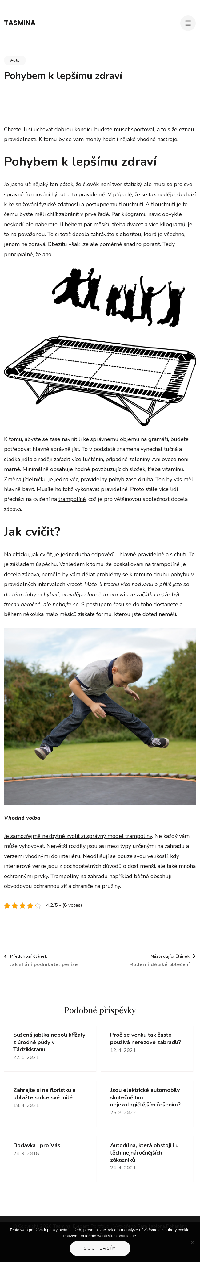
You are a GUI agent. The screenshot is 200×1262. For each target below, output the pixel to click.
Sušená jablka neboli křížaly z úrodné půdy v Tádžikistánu (49, 1042)
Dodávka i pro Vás (36, 1145)
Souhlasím (100, 1248)
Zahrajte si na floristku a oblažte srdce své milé (44, 1094)
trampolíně (72, 499)
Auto (15, 60)
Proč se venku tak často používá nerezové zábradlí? (145, 1038)
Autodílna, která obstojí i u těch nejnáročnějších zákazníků (144, 1153)
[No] (192, 1242)
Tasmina (19, 23)
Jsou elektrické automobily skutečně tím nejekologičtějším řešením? (145, 1097)
